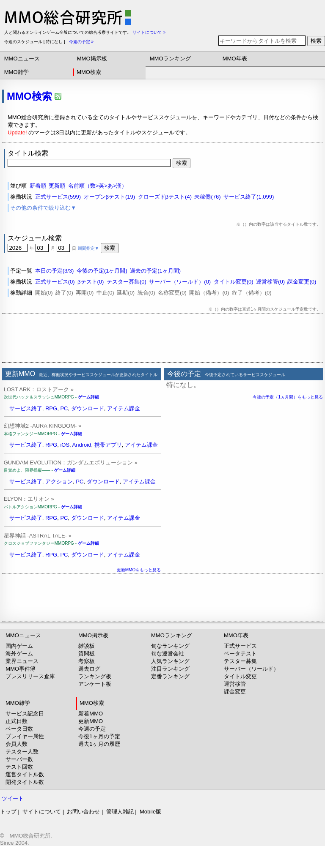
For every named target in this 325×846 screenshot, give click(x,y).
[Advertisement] (162, 338)
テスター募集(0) (126, 281)
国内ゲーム (19, 646)
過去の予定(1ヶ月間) (155, 270)
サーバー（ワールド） (251, 669)
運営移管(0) (270, 281)
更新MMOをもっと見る (139, 570)
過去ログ (89, 669)
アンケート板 (94, 684)
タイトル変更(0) (233, 281)
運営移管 (235, 684)
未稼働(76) (207, 197)
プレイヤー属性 (25, 736)
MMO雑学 (16, 72)
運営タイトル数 (25, 774)
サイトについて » (148, 32)
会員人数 (17, 744)
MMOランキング (170, 58)
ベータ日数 (19, 729)
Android (81, 445)
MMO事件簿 (21, 669)
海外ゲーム (19, 653)
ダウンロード (87, 408)
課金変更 (235, 691)
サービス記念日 (25, 713)
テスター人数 (22, 751)
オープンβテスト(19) (109, 197)
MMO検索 (89, 72)
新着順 (38, 186)
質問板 (86, 653)
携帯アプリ (108, 445)
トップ (8, 811)
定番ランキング (170, 676)
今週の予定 (92, 729)
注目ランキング (170, 669)
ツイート (13, 798)
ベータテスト (240, 653)
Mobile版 (150, 811)
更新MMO (90, 721)
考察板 (86, 661)
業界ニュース (22, 661)
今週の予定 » (81, 41)
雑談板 (86, 646)
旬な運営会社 (167, 653)
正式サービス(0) (55, 281)
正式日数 (17, 721)
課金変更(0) (301, 281)
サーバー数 (19, 759)
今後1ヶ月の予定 (99, 736)
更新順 (57, 186)
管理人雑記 (120, 811)
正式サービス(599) (58, 197)
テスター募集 (240, 661)
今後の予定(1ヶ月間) (102, 270)
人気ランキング (170, 661)
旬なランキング (170, 646)
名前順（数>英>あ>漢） (97, 186)
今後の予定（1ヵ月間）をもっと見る (288, 397)
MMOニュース (22, 58)
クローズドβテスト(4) (165, 197)
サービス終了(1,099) (248, 197)
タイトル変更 (240, 676)
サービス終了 (25, 408)
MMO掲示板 (92, 58)
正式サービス (240, 646)
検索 (316, 41)
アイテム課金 (123, 408)
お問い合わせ (83, 811)
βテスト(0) (90, 281)
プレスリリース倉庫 (30, 676)
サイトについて (41, 811)
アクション (59, 481)
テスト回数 (19, 767)
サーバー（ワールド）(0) (180, 281)
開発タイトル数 (25, 782)
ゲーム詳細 (88, 397)
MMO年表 (235, 58)
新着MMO (90, 713)
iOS (64, 445)
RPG (51, 408)
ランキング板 (94, 676)
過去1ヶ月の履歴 (99, 744)
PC (64, 408)
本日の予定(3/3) (54, 270)
